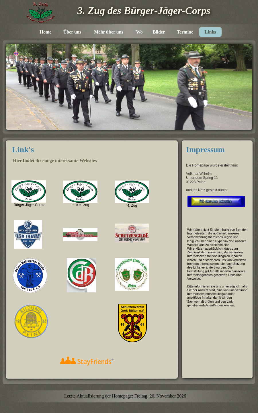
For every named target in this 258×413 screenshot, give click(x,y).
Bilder (159, 32)
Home (46, 32)
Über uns (72, 32)
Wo (139, 32)
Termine (185, 32)
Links (210, 32)
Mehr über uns (108, 32)
